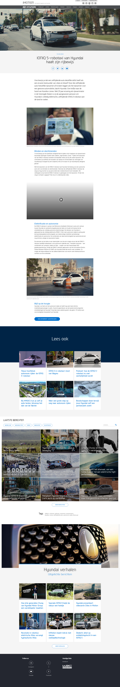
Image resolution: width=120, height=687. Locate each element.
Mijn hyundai (84, 0)
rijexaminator (69, 513)
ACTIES (47, 7)
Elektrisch (94, 7)
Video (28, 425)
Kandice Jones (49, 515)
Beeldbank (65, 661)
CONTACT (81, 7)
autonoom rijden (68, 515)
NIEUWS (75, 7)
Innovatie (37, 425)
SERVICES (68, 7)
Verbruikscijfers (93, 0)
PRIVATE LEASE (54, 7)
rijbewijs (57, 513)
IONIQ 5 (47, 513)
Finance (62, 7)
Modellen (8, 425)
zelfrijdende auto (58, 515)
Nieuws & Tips (19, 425)
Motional (75, 515)
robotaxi (52, 513)
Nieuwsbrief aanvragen (47, 319)
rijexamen (63, 513)
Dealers (78, 0)
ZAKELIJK (87, 7)
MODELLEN (41, 7)
